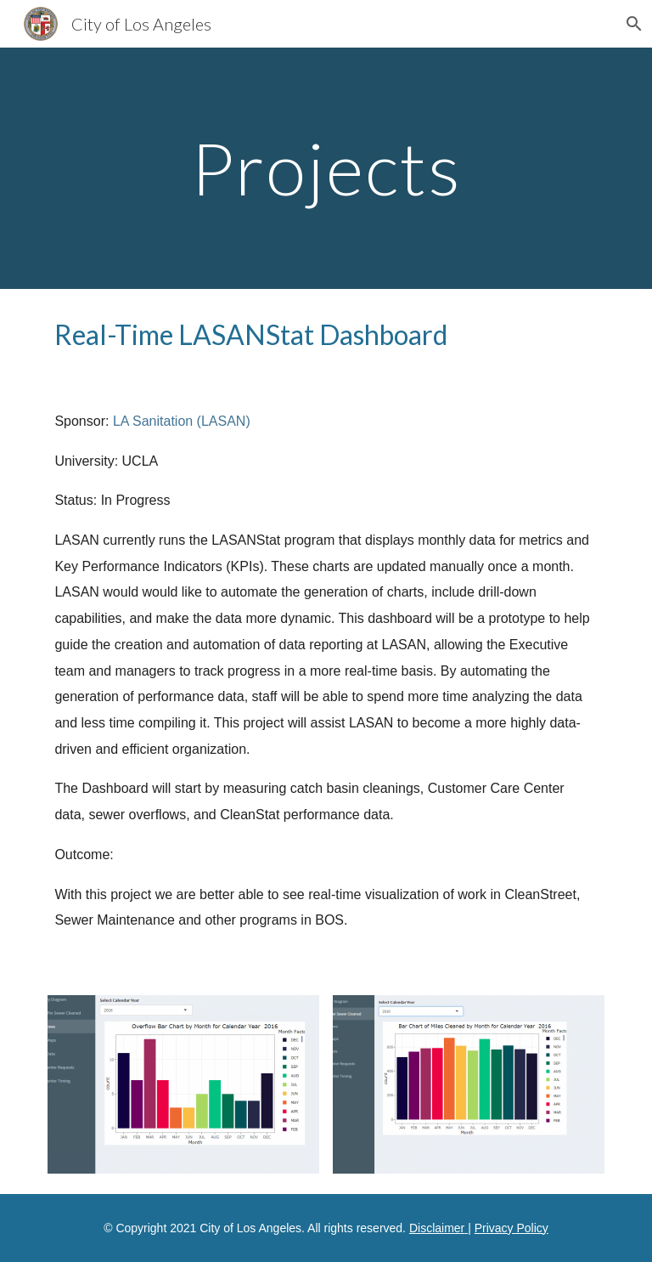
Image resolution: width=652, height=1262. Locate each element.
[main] (326, 168)
